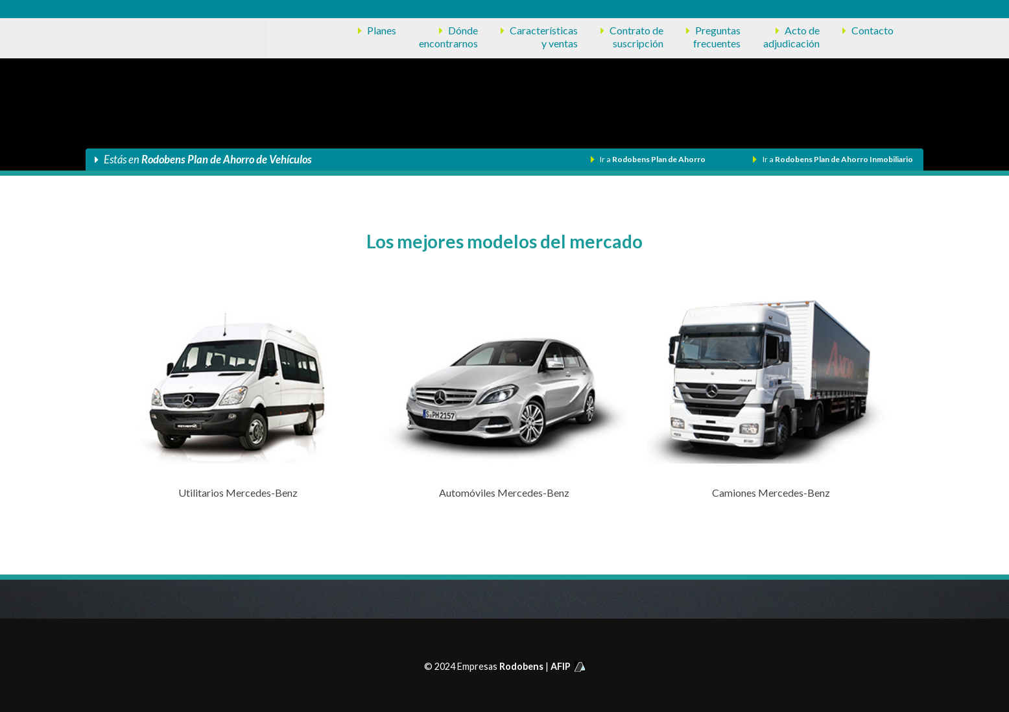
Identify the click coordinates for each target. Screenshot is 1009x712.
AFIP (568, 666)
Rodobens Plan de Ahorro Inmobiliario (844, 159)
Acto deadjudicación (791, 36)
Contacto (872, 30)
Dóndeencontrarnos (448, 36)
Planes (381, 30)
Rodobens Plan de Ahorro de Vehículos (226, 159)
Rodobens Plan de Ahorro (659, 159)
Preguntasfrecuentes (717, 36)
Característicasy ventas (544, 36)
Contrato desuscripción (636, 36)
